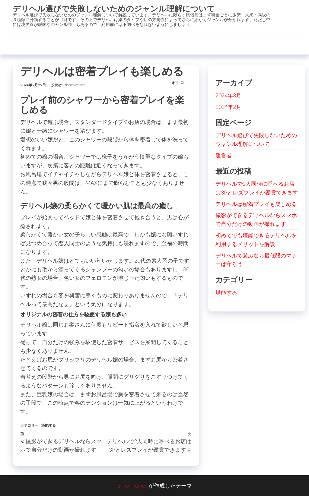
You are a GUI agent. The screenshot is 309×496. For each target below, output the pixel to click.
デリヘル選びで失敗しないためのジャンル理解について (114, 8)
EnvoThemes (132, 485)
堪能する (48, 425)
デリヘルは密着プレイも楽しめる (256, 204)
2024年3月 (228, 95)
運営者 (223, 155)
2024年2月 (228, 106)
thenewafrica (75, 85)
